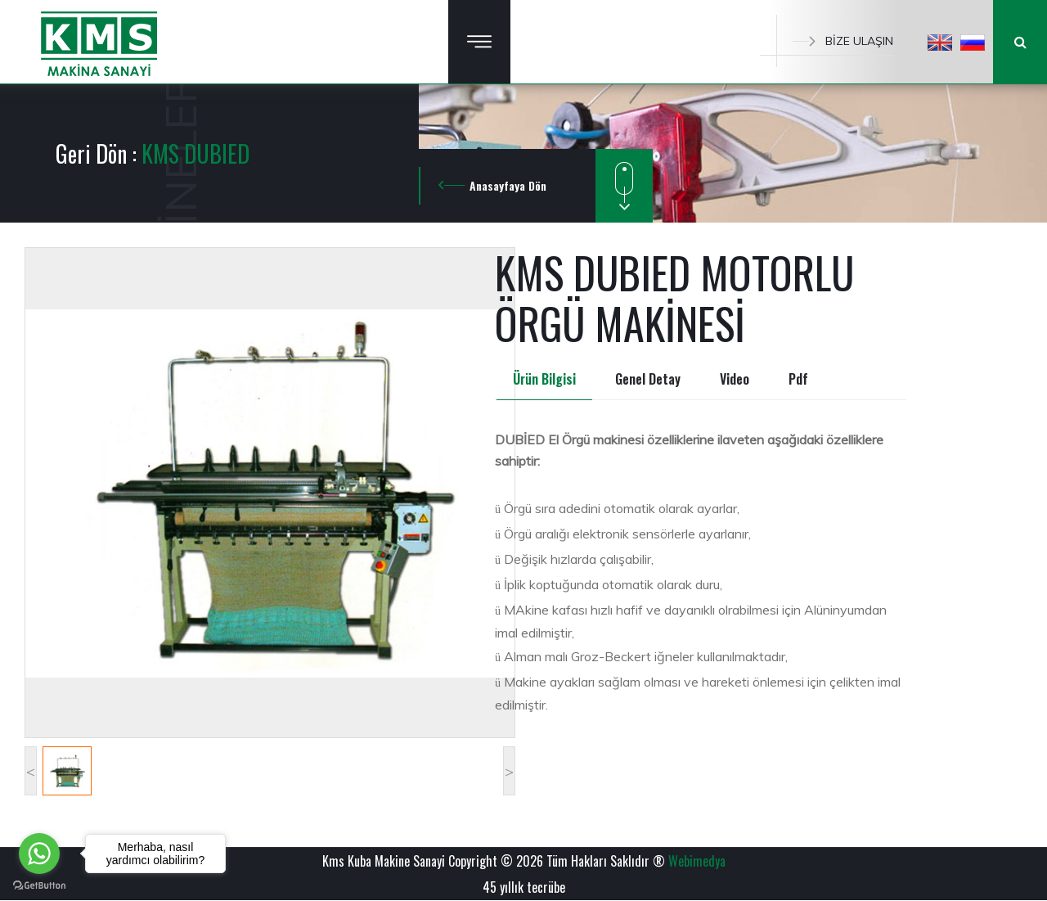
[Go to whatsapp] (39, 853)
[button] (940, 41)
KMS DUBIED (195, 153)
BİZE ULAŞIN (843, 41)
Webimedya (697, 861)
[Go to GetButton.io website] (39, 885)
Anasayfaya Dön (508, 185)
